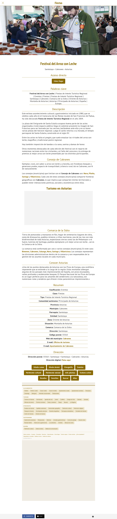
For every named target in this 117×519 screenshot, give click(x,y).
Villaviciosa (35, 176)
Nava (86, 173)
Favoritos (54, 378)
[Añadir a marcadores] (93, 516)
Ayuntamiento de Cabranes (61, 346)
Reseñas (43, 378)
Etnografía (68, 367)
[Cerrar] (3, 3)
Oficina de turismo (62, 342)
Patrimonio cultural (33, 373)
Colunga (42, 251)
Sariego (25, 176)
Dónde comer (39, 367)
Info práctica (70, 373)
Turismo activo (85, 373)
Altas (75, 378)
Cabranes (34, 251)
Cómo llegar (58, 81)
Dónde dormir (54, 367)
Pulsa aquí (66, 360)
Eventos (80, 367)
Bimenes (25, 251)
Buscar (65, 378)
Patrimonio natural (53, 373)
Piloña (91, 173)
